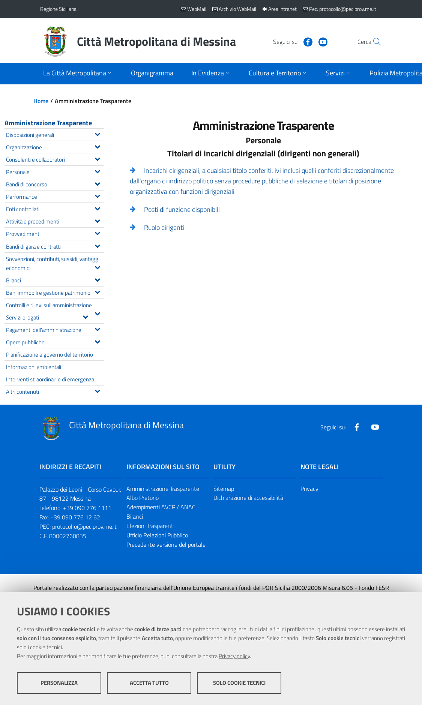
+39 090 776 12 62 (75, 517)
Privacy (309, 488)
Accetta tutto (149, 682)
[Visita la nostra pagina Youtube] (306, 41)
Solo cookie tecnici (239, 682)
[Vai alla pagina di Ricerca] (373, 42)
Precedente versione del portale (166, 544)
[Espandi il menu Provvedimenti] (97, 232)
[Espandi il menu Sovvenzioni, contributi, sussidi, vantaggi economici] (97, 266)
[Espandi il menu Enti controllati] (97, 207)
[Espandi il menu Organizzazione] (97, 145)
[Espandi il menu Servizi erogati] (85, 316)
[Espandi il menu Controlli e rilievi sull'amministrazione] (97, 312)
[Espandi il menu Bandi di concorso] (97, 183)
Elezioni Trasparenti (150, 525)
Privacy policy (234, 656)
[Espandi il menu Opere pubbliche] (97, 340)
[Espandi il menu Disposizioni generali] (97, 133)
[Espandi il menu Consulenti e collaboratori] (97, 158)
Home (40, 100)
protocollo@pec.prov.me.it (84, 526)
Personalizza (59, 682)
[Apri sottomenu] (78, 73)
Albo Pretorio (142, 497)
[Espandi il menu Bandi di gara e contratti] (97, 245)
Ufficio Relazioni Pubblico (157, 535)
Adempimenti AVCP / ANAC (160, 507)
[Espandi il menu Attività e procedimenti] (97, 220)
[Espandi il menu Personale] (97, 170)
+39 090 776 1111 (87, 507)
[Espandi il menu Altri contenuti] (97, 390)
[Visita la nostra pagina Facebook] (291, 41)
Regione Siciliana (58, 9)
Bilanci (134, 516)
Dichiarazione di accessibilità (248, 497)
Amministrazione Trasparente (48, 123)
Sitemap (223, 488)
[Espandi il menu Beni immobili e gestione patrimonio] (97, 291)
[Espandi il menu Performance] (97, 195)
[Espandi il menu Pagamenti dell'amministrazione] (97, 328)
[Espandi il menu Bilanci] (97, 279)
